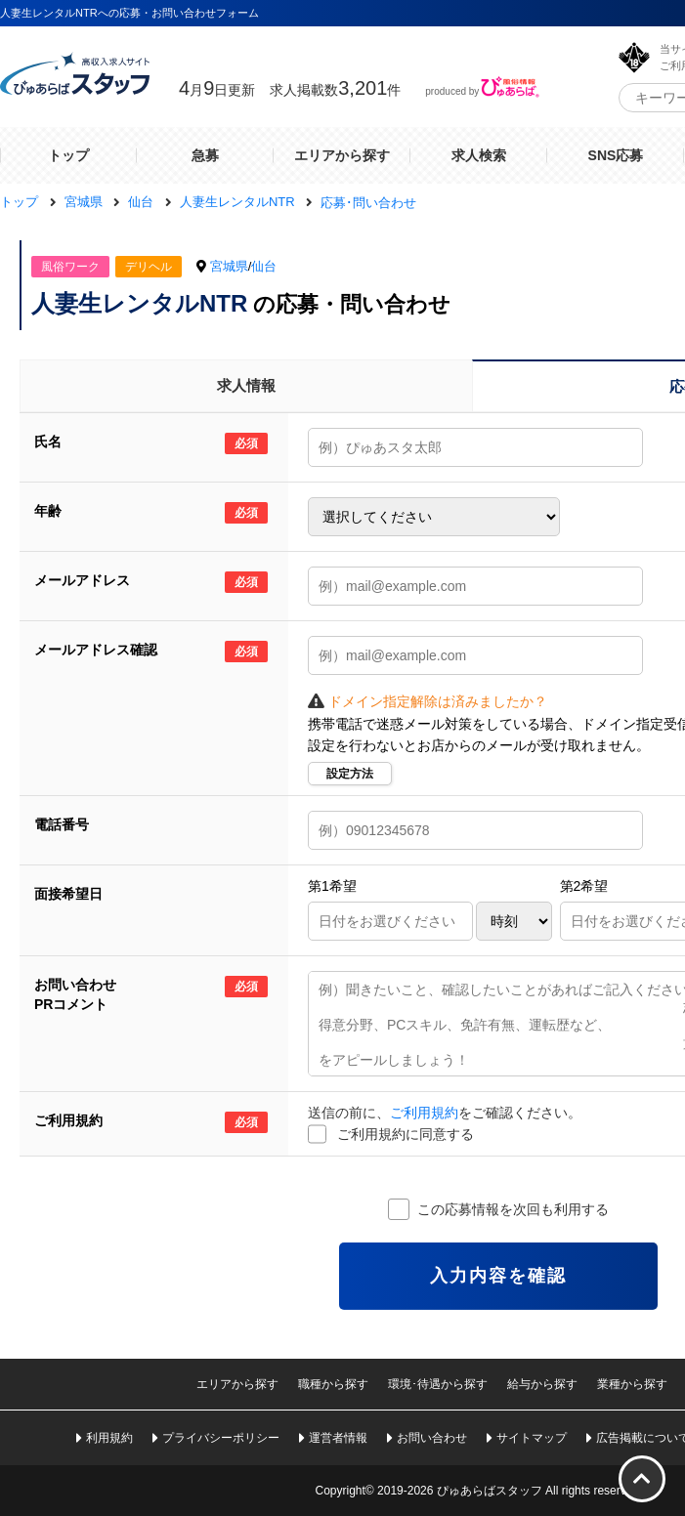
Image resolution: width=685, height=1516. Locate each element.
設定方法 (349, 773)
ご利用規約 (424, 1112)
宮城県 (229, 266)
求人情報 (246, 385)
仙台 (264, 266)
